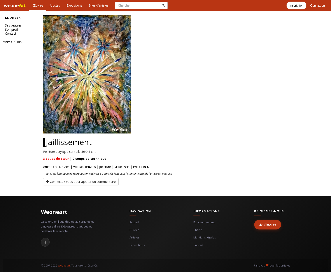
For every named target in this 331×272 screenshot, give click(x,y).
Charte (197, 230)
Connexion (317, 5)
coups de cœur (56, 158)
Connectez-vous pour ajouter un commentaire (81, 182)
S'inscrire (267, 224)
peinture (105, 167)
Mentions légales (204, 237)
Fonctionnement (204, 222)
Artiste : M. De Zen (56, 167)
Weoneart (54, 211)
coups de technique (89, 158)
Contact (10, 34)
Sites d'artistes (99, 5)
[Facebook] (45, 242)
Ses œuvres (13, 25)
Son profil (12, 30)
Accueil (134, 222)
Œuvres (38, 5)
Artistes (55, 5)
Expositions (74, 5)
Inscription (296, 5)
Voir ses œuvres (84, 167)
